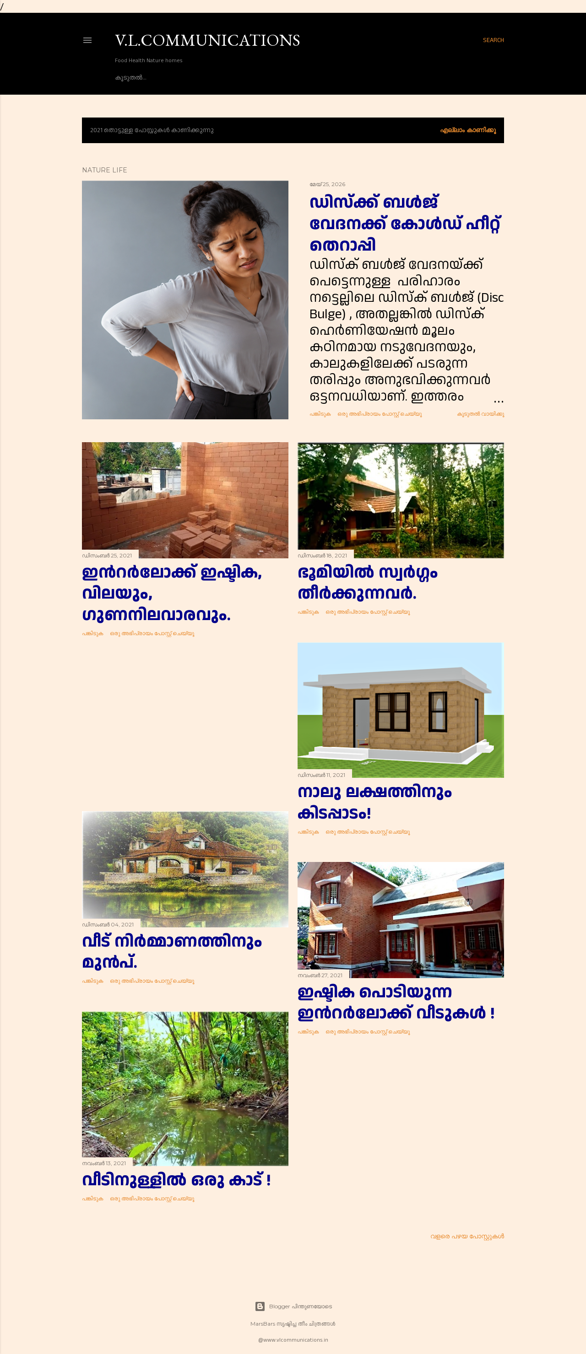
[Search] (493, 40)
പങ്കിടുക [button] (320, 413)
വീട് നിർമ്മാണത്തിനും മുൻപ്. (172, 952)
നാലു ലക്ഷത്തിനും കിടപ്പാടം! (375, 802)
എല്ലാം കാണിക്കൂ (468, 130)
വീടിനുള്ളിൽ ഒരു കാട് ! (176, 1181)
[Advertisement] (185, 724)
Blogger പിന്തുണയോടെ (293, 1306)
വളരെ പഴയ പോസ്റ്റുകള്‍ (467, 1236)
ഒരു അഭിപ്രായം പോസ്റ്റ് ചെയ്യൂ (379, 413)
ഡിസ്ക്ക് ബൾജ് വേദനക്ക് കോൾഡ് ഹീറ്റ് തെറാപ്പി (404, 224)
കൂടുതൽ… (130, 77)
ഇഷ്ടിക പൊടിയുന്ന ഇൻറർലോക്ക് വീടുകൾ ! (396, 1003)
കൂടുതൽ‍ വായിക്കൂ (480, 413)
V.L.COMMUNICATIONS (207, 40)
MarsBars (262, 1323)
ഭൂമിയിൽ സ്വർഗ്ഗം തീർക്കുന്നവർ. (368, 583)
